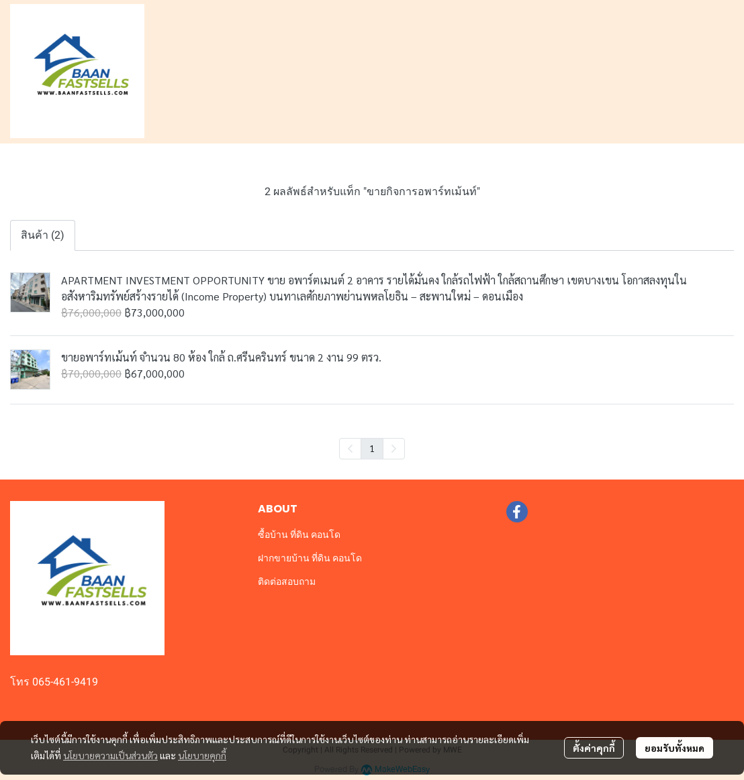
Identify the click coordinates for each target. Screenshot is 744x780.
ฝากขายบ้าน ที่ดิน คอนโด (310, 558)
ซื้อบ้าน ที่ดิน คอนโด (299, 534)
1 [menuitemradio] (372, 448)
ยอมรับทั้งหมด (674, 748)
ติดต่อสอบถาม (287, 581)
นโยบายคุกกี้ (202, 755)
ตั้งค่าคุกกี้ (594, 748)
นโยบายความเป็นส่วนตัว (110, 755)
